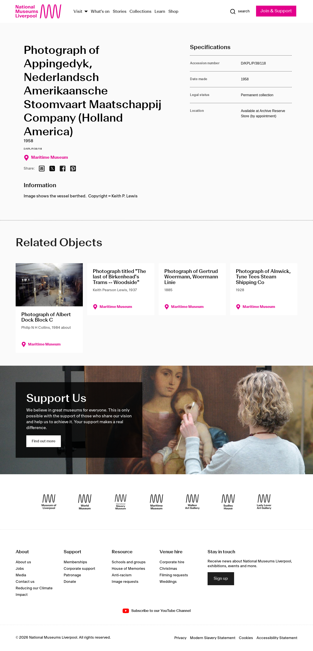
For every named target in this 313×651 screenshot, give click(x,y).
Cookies (246, 638)
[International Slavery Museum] (121, 501)
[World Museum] (85, 501)
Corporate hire (172, 562)
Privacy (180, 638)
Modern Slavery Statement (212, 638)
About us (23, 562)
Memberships (75, 562)
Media (21, 575)
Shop (173, 12)
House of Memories (128, 569)
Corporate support (79, 569)
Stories (120, 12)
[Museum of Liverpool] (49, 501)
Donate (70, 582)
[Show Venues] (86, 12)
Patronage (72, 575)
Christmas (168, 569)
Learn (160, 12)
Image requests (125, 582)
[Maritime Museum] (156, 501)
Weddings (168, 582)
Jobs (20, 569)
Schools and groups (129, 562)
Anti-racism (122, 575)
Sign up (221, 579)
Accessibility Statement (276, 638)
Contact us (25, 582)
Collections (141, 12)
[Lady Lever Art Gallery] (264, 501)
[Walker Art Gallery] (192, 501)
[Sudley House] (228, 501)
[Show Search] (240, 11)
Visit (77, 12)
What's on (100, 12)
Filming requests (174, 575)
